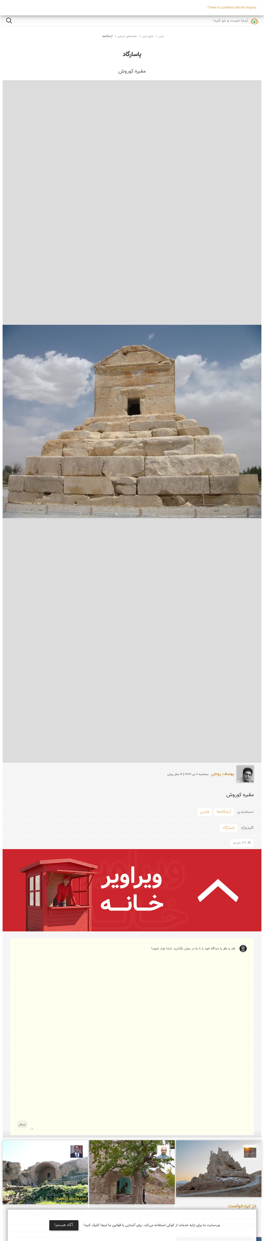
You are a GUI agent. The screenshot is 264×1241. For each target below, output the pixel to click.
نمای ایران (147, 36)
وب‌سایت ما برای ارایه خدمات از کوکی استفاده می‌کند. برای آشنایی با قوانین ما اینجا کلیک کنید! (152, 1225)
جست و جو (9, 20)
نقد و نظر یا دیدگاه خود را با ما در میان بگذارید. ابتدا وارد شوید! (133, 1036)
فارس (204, 812)
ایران (161, 36)
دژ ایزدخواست (242, 1206)
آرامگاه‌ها (107, 36)
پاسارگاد (132, 54)
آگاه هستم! (63, 1225)
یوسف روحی (222, 774)
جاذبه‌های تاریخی (127, 36)
